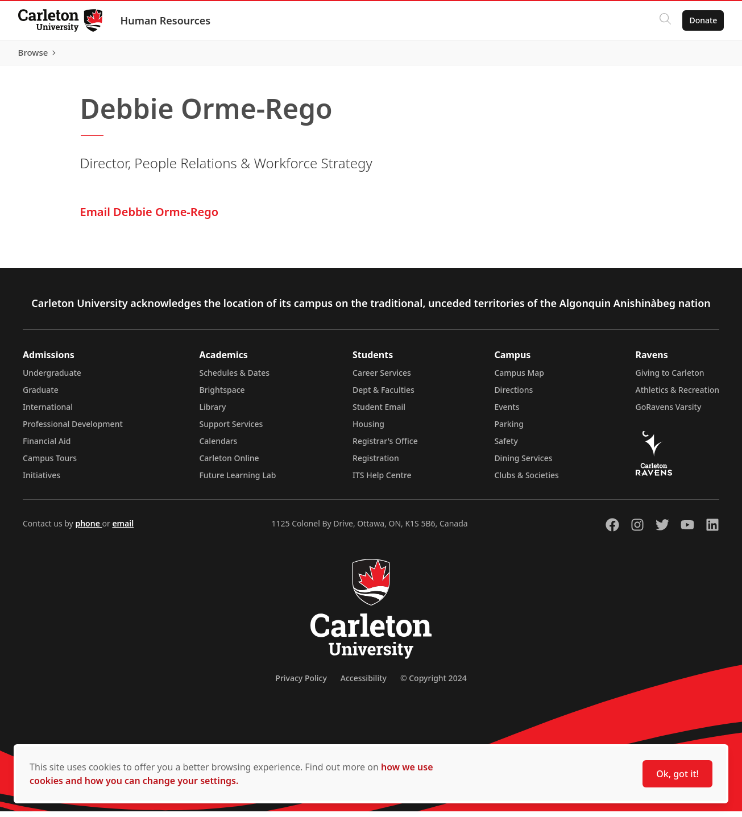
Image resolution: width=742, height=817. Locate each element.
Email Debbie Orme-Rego (149, 217)
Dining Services (523, 463)
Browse (702, 55)
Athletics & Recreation (677, 395)
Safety (506, 446)
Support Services (231, 429)
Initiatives (41, 480)
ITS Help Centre (382, 480)
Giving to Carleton (670, 378)
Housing (368, 429)
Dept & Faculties (383, 395)
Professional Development (73, 429)
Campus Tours (50, 463)
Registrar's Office (385, 446)
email (123, 529)
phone (88, 529)
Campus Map (519, 378)
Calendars (218, 446)
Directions (513, 395)
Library (212, 412)
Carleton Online (229, 463)
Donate (703, 20)
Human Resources (166, 20)
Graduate (41, 395)
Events (506, 412)
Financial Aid (47, 446)
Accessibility (364, 683)
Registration (376, 463)
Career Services (382, 378)
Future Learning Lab (237, 480)
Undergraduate (52, 378)
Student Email (379, 412)
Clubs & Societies (526, 480)
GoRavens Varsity (669, 412)
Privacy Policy (300, 683)
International (48, 412)
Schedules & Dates (234, 378)
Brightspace (221, 395)
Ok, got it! (677, 774)
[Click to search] (665, 20)
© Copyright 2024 (433, 683)
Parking (509, 429)
